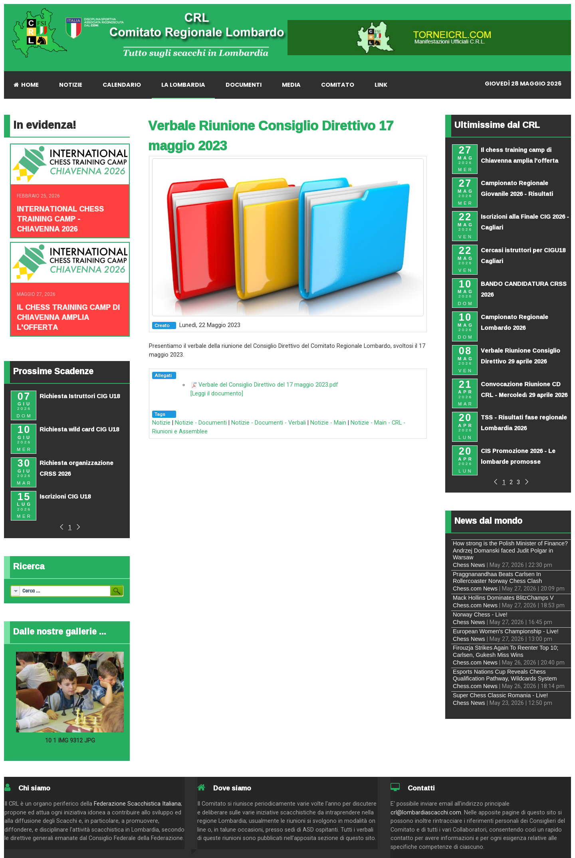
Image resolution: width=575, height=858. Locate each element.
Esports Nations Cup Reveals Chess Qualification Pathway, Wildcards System (505, 675)
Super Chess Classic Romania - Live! (500, 695)
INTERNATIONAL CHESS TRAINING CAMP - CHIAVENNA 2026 (60, 218)
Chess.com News (475, 588)
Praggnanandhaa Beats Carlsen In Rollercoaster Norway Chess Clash (497, 577)
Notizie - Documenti (201, 422)
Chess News (469, 565)
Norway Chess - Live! (480, 614)
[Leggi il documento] (216, 393)
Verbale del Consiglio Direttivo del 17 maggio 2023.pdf (268, 384)
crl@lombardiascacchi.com (426, 812)
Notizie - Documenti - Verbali (268, 422)
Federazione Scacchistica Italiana (137, 803)
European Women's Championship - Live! (506, 631)
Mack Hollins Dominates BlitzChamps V (503, 598)
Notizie (161, 422)
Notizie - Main (328, 422)
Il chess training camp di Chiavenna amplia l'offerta (68, 317)
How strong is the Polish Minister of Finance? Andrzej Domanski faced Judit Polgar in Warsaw (510, 550)
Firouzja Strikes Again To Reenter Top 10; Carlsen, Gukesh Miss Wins (505, 651)
